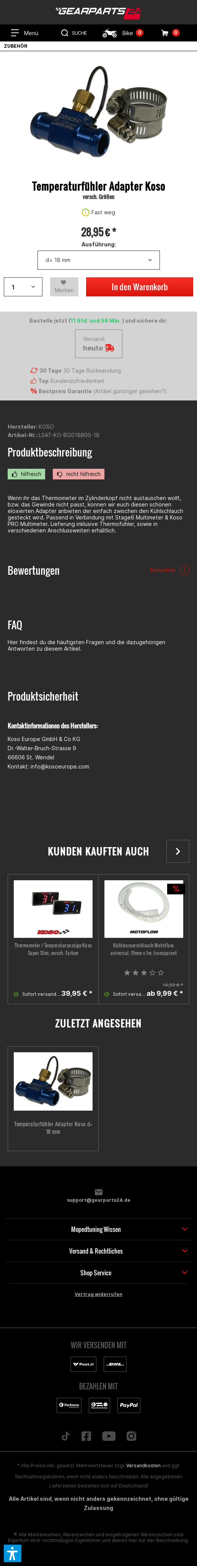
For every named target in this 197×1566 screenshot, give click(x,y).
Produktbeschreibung (50, 452)
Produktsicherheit (43, 696)
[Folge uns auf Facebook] (86, 1436)
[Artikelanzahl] (23, 286)
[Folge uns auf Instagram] (131, 1436)
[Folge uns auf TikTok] (65, 1436)
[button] (12, 1553)
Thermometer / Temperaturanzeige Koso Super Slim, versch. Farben (53, 949)
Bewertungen (34, 570)
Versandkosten (143, 1465)
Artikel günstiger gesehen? (129, 391)
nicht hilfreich (79, 474)
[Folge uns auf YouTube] (109, 1436)
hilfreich (26, 474)
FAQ (15, 625)
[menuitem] (24, 32)
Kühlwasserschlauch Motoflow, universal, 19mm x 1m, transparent (144, 949)
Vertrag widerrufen (98, 1294)
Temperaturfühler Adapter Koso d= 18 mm (53, 1127)
